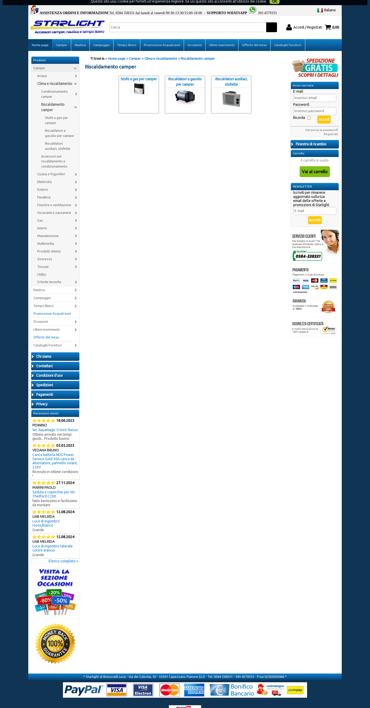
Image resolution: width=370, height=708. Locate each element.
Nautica (80, 37)
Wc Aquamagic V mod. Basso (55, 421)
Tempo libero (126, 37)
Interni (42, 220)
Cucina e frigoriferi (51, 166)
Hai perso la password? (322, 122)
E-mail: (298, 83)
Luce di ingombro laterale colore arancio (52, 540)
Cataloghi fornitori (287, 37)
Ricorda (299, 110)
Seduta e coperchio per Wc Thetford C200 (53, 486)
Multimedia (45, 235)
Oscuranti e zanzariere (54, 205)
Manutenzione (48, 228)
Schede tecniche (49, 274)
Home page (40, 37)
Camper (61, 37)
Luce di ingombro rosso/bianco (46, 515)
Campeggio (101, 37)
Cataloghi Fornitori (47, 337)
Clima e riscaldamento (54, 76)
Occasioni (195, 37)
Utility (41, 266)
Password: (301, 96)
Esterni (42, 181)
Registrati (331, 126)
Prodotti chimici (49, 243)
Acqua (42, 68)
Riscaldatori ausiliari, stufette (57, 137)
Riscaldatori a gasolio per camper (59, 124)
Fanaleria (44, 189)
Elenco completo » (63, 553)
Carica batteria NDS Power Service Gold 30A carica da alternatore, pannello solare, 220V (55, 452)
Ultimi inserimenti (222, 37)
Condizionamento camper (54, 86)
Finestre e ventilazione (54, 197)
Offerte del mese (254, 37)
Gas (40, 212)
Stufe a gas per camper (56, 112)
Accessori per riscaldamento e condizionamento (54, 153)
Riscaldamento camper (52, 99)
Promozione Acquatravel (162, 37)
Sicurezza (44, 251)
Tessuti (43, 258)
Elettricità (44, 174)
